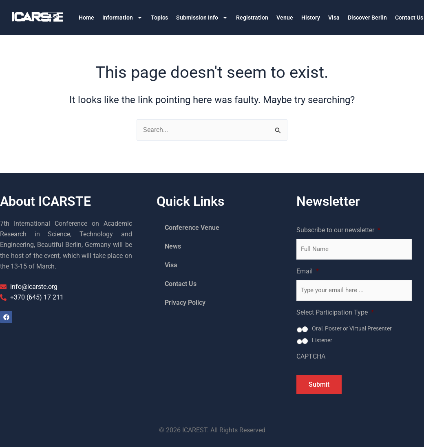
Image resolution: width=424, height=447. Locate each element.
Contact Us (181, 284)
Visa (334, 17)
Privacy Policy (185, 302)
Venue (284, 17)
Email (307, 271)
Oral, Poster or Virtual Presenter (352, 328)
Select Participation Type (335, 312)
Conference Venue (192, 227)
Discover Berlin (367, 17)
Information (122, 17)
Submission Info (202, 17)
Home (86, 17)
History (310, 17)
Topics (159, 17)
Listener (322, 340)
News (173, 246)
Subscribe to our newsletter (338, 230)
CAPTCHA (310, 356)
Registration (252, 17)
